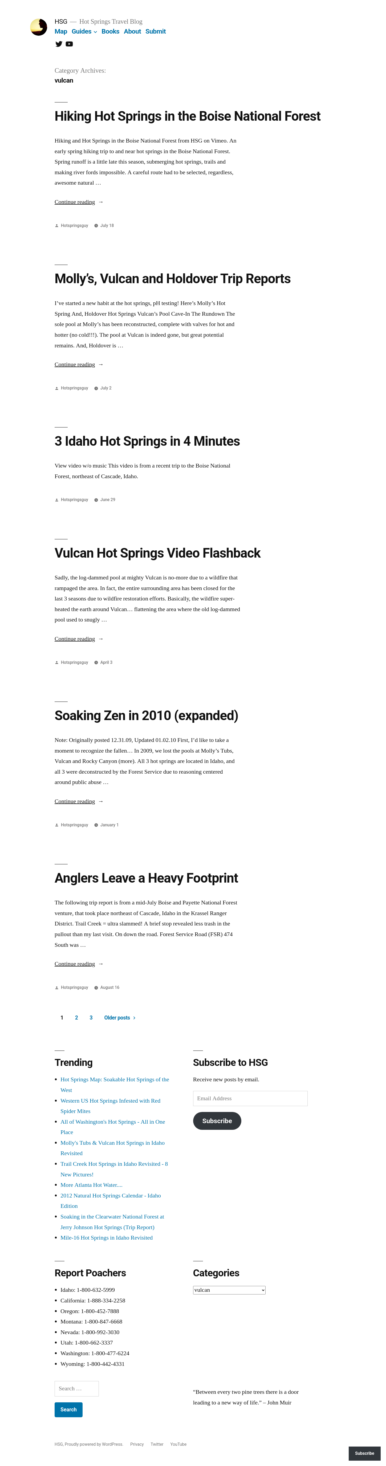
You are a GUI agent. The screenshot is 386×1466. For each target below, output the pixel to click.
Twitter (157, 1444)
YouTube (178, 1444)
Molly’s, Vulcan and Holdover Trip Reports (173, 278)
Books (110, 31)
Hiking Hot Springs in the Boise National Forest (187, 116)
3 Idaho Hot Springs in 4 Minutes (147, 441)
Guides (81, 31)
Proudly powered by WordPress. (94, 1444)
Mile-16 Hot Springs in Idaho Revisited (106, 1237)
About (132, 31)
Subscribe (217, 1121)
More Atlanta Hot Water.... (91, 1185)
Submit (155, 31)
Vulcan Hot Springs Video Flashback (158, 553)
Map (61, 31)
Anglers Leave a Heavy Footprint (146, 878)
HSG (61, 21)
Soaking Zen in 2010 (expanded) (146, 715)
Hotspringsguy (74, 225)
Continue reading (79, 202)
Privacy (137, 1444)
